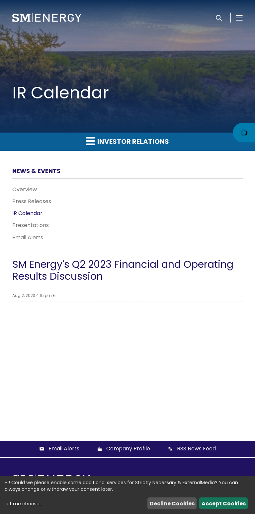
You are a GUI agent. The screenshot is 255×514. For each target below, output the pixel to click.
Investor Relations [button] (127, 141)
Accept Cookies (224, 503)
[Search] (219, 17)
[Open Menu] (239, 17)
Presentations (30, 225)
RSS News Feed (196, 448)
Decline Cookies (172, 503)
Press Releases (31, 201)
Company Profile (128, 448)
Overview (24, 189)
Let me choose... (23, 503)
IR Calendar (27, 213)
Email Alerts (27, 237)
